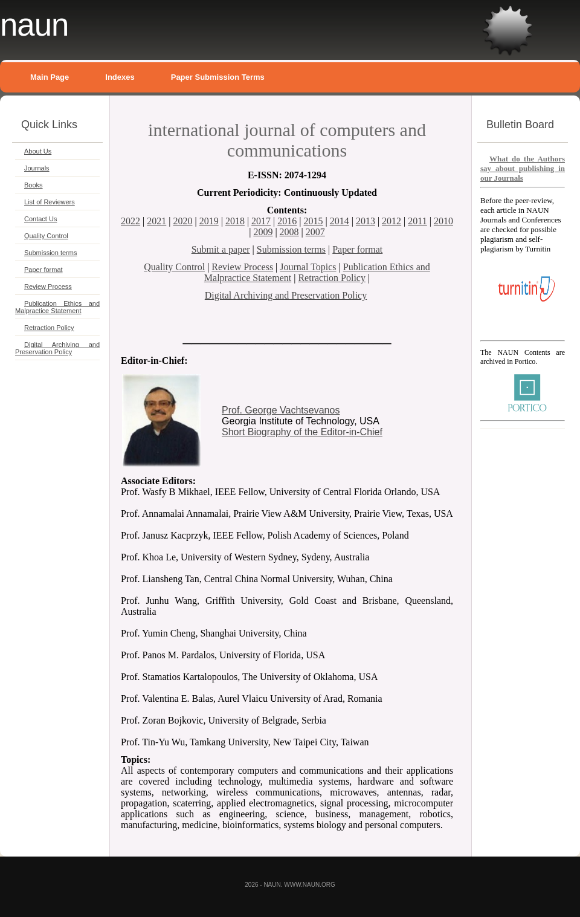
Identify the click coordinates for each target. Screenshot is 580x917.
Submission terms (50, 252)
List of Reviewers (49, 202)
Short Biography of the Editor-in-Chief (302, 432)
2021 (156, 221)
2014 (339, 221)
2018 (235, 221)
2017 (261, 221)
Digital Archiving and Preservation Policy (57, 348)
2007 (315, 232)
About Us (37, 151)
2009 (262, 232)
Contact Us (40, 218)
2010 (443, 221)
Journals (37, 168)
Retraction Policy (49, 327)
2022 (130, 221)
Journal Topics (308, 267)
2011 (417, 221)
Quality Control (46, 235)
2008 (289, 232)
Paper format (43, 269)
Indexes (119, 77)
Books (33, 185)
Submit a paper (221, 249)
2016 (287, 221)
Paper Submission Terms (218, 77)
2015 (313, 221)
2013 (365, 221)
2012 (391, 221)
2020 (182, 221)
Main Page (49, 77)
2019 (209, 221)
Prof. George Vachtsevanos (281, 410)
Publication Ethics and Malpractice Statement (57, 307)
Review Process (48, 286)
